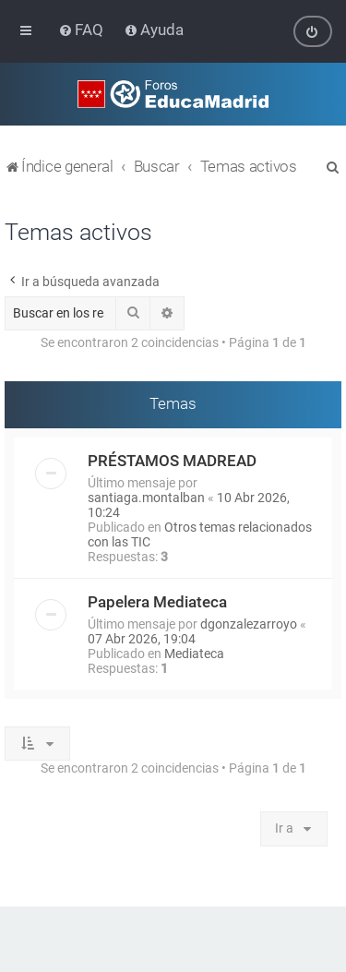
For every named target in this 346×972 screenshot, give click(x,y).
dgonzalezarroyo (248, 623)
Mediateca (194, 652)
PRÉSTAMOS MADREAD (172, 459)
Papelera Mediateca (157, 601)
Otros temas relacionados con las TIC (200, 533)
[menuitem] (83, 29)
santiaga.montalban (146, 496)
